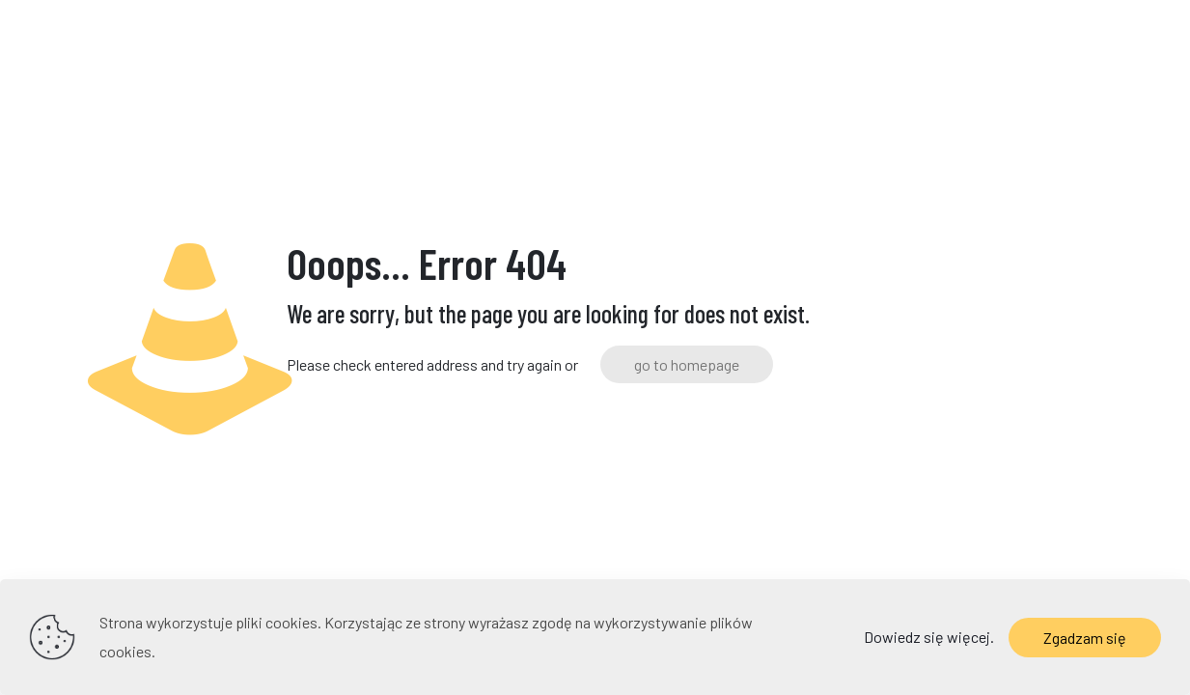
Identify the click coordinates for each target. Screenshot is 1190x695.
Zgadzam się (1084, 637)
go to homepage (686, 364)
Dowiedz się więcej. (929, 636)
